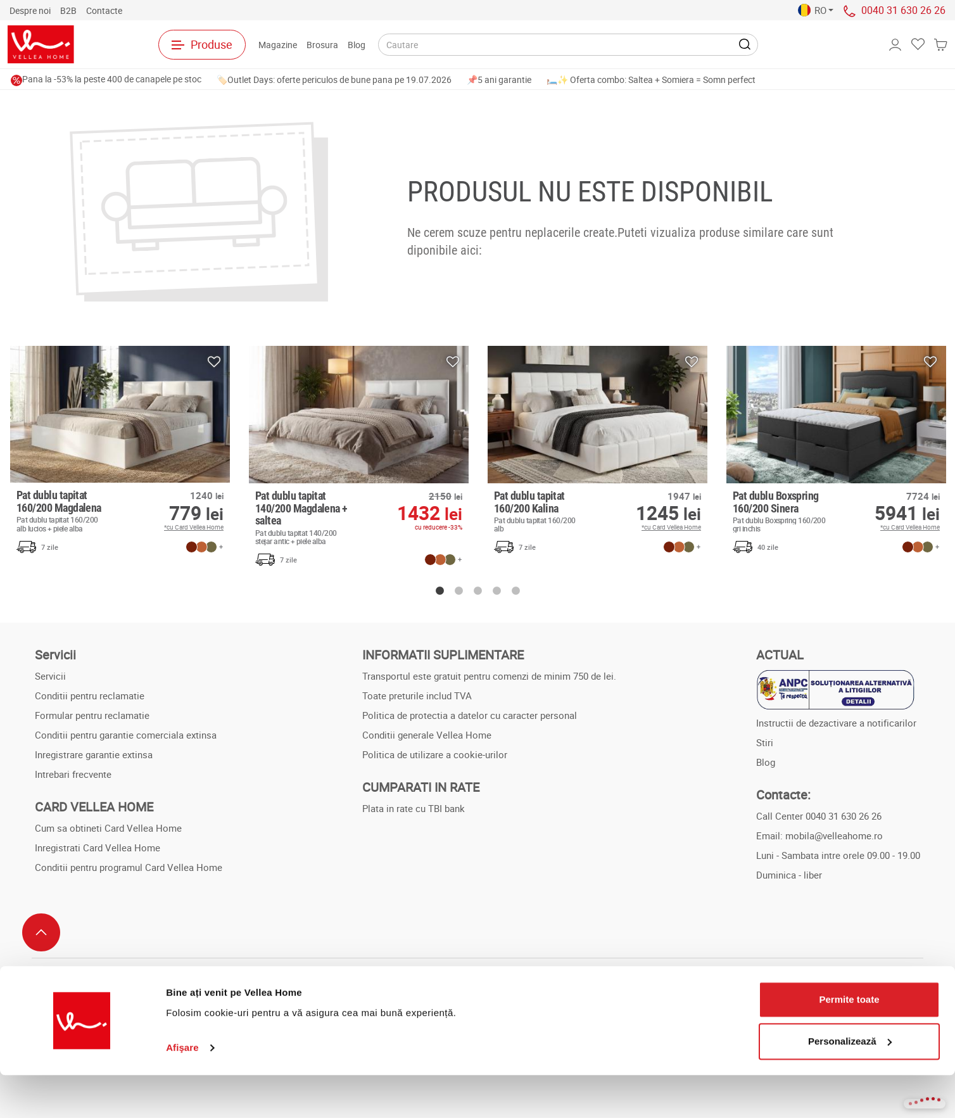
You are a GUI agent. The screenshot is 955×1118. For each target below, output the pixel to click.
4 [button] (496, 591)
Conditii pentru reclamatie (89, 695)
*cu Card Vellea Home (194, 527)
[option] (120, 452)
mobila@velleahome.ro (834, 835)
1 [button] (439, 591)
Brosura (322, 45)
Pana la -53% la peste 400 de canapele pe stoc (106, 79)
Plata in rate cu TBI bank (413, 808)
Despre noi (30, 10)
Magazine (277, 45)
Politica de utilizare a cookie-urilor (434, 754)
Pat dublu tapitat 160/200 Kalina (544, 511)
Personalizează (850, 1084)
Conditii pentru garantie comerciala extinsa (126, 734)
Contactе (104, 10)
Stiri (764, 742)
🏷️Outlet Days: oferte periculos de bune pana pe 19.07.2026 (334, 79)
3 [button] (477, 591)
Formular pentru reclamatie (92, 715)
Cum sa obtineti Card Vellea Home (108, 828)
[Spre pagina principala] (64, 44)
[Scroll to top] (41, 932)
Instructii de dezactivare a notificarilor (836, 722)
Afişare (182, 1090)
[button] (816, 10)
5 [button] (515, 591)
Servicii (50, 676)
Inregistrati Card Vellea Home (97, 847)
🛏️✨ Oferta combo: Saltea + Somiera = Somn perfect (651, 79)
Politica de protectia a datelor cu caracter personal (469, 715)
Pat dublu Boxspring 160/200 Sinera (783, 511)
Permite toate (849, 1043)
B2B (68, 10)
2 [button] (458, 591)
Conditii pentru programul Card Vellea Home (128, 867)
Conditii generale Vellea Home (426, 734)
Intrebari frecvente (73, 774)
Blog (356, 45)
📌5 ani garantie (499, 79)
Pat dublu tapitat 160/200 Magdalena (66, 510)
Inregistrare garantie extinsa (94, 754)
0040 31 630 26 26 (903, 10)
